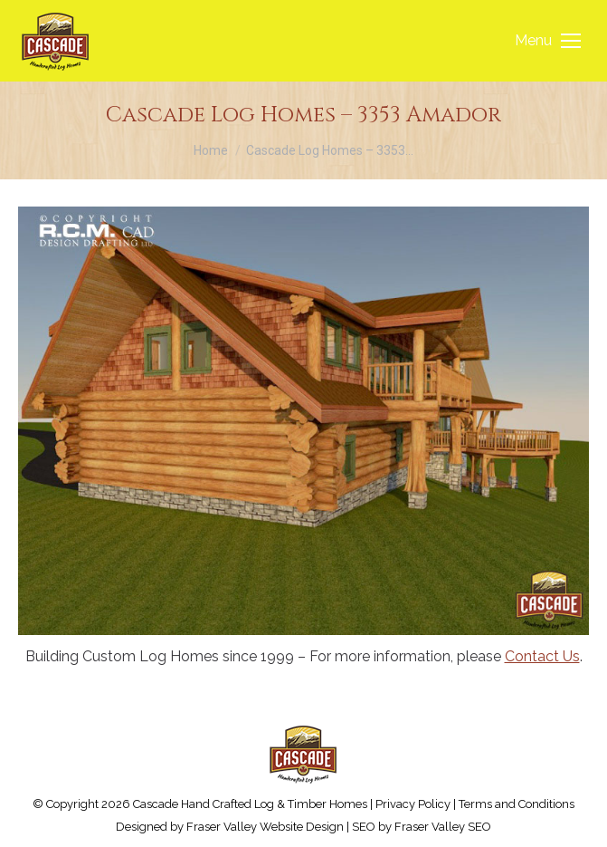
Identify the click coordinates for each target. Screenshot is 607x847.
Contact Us (542, 656)
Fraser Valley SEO (442, 826)
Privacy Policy (413, 804)
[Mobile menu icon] (548, 41)
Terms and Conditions (516, 804)
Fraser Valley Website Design (265, 826)
